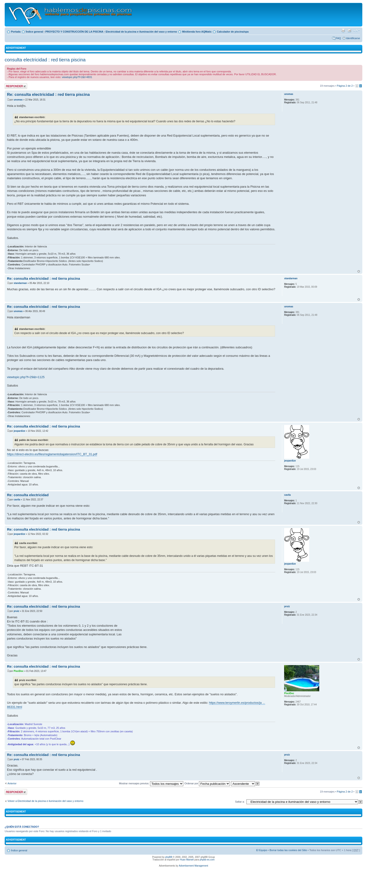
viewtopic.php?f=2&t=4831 (77, 77)
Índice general (34, 31)
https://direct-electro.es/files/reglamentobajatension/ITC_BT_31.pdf (52, 454)
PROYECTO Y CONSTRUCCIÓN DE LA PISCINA (74, 31)
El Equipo (261, 850)
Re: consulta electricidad (28, 495)
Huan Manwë (187, 859)
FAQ (338, 38)
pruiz (16, 611)
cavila (17, 499)
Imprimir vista (343, 31)
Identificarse (353, 38)
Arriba (358, 271)
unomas (18, 99)
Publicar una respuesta (16, 86)
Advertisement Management (193, 865)
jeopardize (19, 431)
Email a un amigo (349, 31)
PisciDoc (18, 671)
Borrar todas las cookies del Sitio (288, 850)
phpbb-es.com (207, 859)
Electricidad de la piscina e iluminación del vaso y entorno (141, 31)
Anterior (12, 783)
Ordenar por (207, 783)
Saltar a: (240, 801)
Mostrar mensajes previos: (151, 783)
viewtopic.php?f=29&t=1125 (25, 377)
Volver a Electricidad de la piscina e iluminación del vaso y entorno (45, 801)
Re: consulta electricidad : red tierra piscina (48, 94)
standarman (20, 283)
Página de (345, 85)
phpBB (168, 857)
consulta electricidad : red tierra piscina (45, 59)
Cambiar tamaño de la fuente (356, 31)
